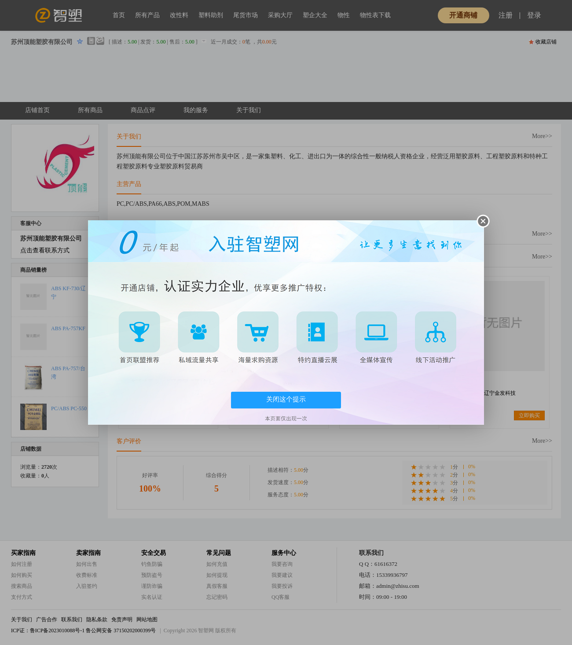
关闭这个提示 (286, 399)
